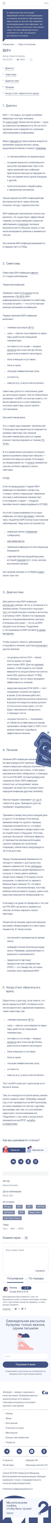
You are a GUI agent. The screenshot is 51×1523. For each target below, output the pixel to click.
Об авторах (8, 1465)
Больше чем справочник (17, 1438)
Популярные (15, 1278)
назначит (39, 664)
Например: (40, 148)
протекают (29, 516)
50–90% (20, 296)
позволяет (23, 224)
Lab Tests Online (12, 1218)
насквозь (11, 350)
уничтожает (12, 122)
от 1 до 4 (36, 799)
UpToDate (8, 1212)
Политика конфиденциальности (18, 1489)
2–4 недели (26, 293)
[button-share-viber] (35, 1161)
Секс (5, 1229)
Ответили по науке (15, 1428)
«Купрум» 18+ (32, 1460)
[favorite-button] (31, 60)
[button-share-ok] (28, 1161)
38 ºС (30, 327)
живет (41, 572)
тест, (5, 612)
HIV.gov (7, 1206)
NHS (21, 1212)
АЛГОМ (40, 1206)
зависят (34, 272)
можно (31, 462)
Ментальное (12, 1433)
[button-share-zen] (31, 1451)
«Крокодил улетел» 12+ (37, 1465)
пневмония (31, 531)
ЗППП (20, 1229)
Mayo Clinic (35, 1212)
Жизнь (9, 1418)
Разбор (9, 1414)
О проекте (8, 1460)
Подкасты (10, 1442)
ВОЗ (19, 1206)
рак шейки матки (15, 541)
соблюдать (36, 866)
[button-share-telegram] (21, 1161)
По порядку (36, 1278)
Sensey (13, 1287)
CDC (29, 1206)
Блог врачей (11, 1423)
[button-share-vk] (13, 1161)
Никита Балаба (17, 56)
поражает (22, 560)
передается (16, 141)
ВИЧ (13, 1229)
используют (9, 605)
